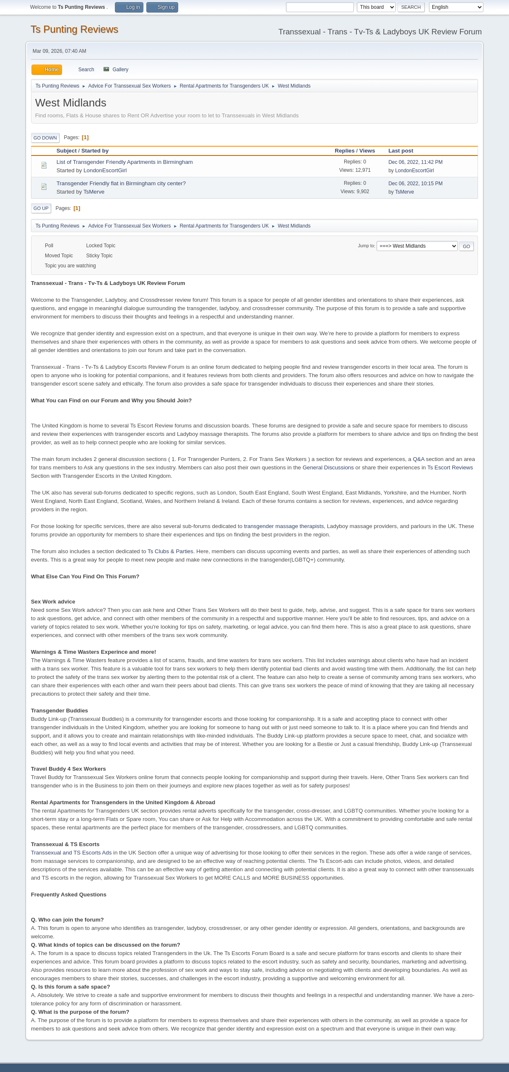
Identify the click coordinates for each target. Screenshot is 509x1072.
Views (367, 151)
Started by (95, 151)
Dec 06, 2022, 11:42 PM (415, 162)
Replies (345, 151)
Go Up (41, 208)
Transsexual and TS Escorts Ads (71, 852)
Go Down (45, 137)
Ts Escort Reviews (450, 467)
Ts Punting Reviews (74, 29)
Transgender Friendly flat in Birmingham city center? (121, 183)
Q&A (418, 459)
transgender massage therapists (284, 526)
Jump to (366, 246)
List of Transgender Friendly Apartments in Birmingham (125, 162)
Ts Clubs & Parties (170, 551)
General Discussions (328, 467)
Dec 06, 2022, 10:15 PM (415, 183)
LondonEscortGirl (105, 170)
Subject (67, 151)
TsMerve (93, 192)
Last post (404, 151)
